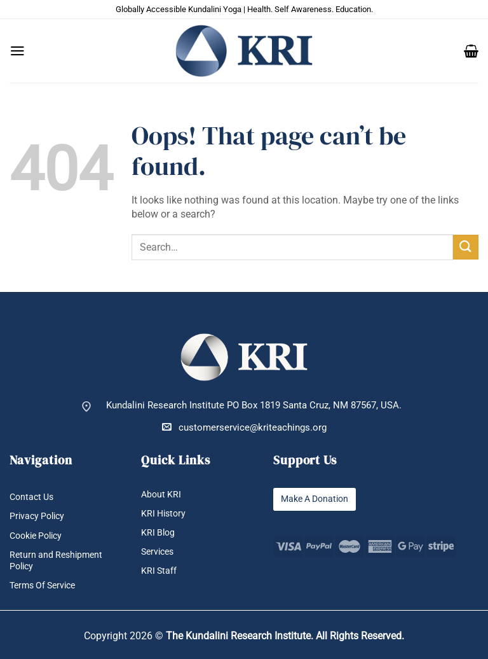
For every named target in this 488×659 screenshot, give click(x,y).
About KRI (162, 494)
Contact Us (33, 497)
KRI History (165, 513)
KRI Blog (159, 532)
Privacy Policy (39, 516)
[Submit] (465, 247)
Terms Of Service (46, 585)
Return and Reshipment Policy (58, 560)
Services (159, 551)
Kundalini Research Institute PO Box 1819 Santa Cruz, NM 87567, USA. (254, 405)
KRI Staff (159, 571)
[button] (17, 51)
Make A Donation (318, 499)
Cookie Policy (39, 536)
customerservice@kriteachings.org (244, 427)
